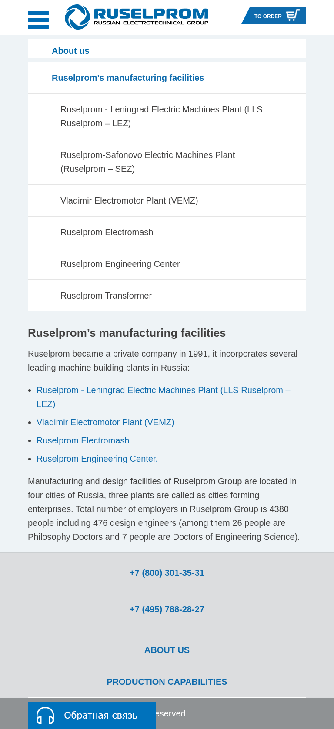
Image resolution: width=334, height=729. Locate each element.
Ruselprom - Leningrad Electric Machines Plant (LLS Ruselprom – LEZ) (161, 116)
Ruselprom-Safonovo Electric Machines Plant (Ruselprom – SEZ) (147, 162)
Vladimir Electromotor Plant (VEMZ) (129, 200)
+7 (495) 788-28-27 (167, 609)
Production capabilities (167, 681)
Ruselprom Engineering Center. (97, 458)
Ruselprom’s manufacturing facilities (128, 77)
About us (167, 650)
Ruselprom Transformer (106, 295)
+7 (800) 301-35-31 (167, 573)
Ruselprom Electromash (106, 232)
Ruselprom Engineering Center (120, 264)
